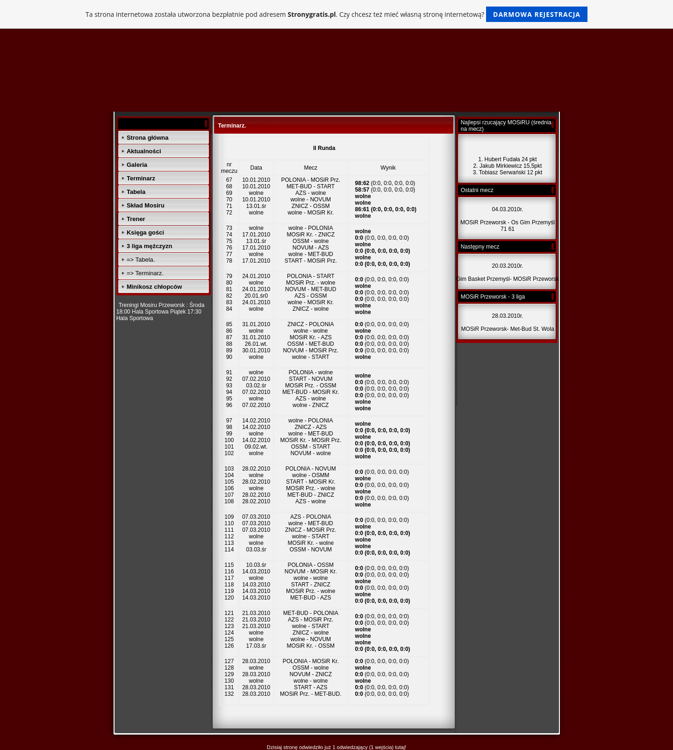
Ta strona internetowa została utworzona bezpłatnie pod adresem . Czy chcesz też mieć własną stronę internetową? (336, 14)
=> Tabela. (141, 259)
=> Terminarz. (145, 273)
